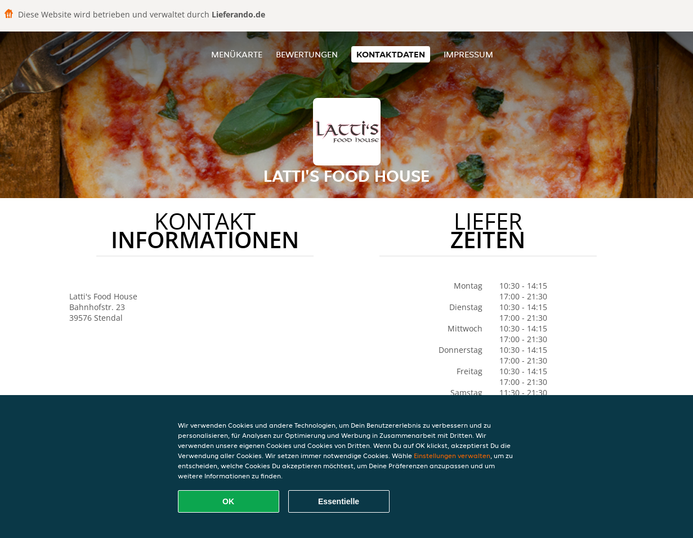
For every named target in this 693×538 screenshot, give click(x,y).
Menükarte (236, 54)
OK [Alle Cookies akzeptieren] (228, 501)
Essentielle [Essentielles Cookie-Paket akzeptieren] (338, 501)
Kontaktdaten (390, 54)
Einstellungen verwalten (452, 455)
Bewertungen (307, 54)
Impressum (468, 54)
